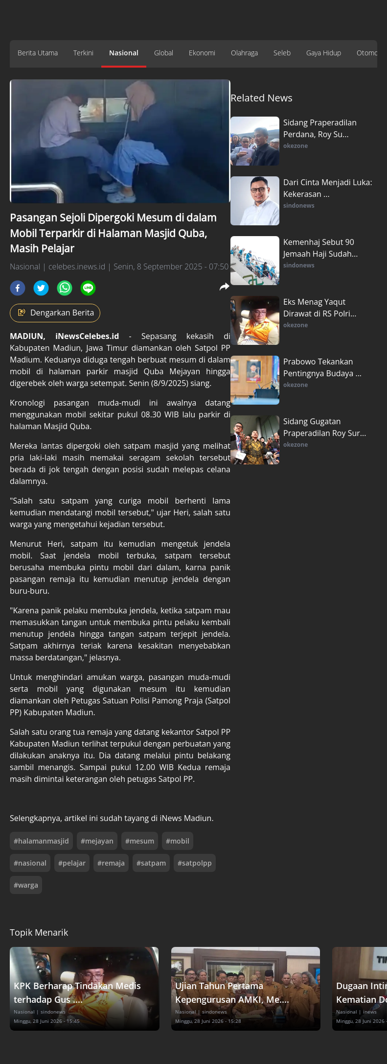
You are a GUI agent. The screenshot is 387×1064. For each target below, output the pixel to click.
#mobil (177, 841)
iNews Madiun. (186, 818)
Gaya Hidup (323, 52)
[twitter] (41, 288)
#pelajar (72, 863)
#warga (26, 885)
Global (163, 52)
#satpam (151, 863)
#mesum (139, 841)
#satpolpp (195, 863)
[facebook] (17, 288)
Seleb (282, 52)
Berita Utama (38, 52)
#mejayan (97, 841)
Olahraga (244, 52)
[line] (88, 288)
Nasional (123, 52)
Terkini (83, 52)
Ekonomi (202, 52)
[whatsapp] (64, 288)
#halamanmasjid (41, 841)
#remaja (111, 863)
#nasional (30, 863)
